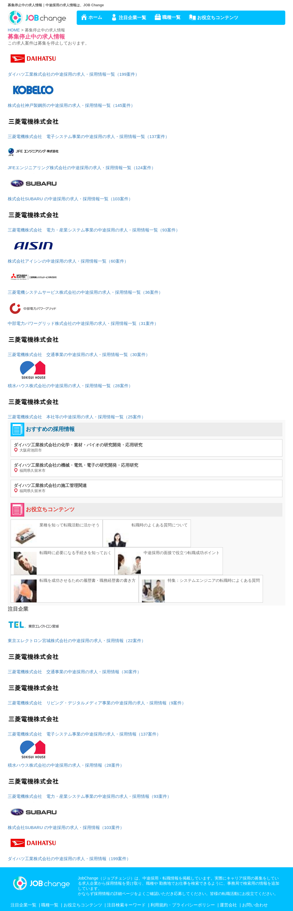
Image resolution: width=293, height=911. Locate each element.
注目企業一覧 (132, 17)
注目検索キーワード (126, 904)
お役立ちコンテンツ (217, 17)
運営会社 (228, 904)
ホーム (95, 17)
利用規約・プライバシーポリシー (183, 904)
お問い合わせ (255, 904)
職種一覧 (171, 17)
